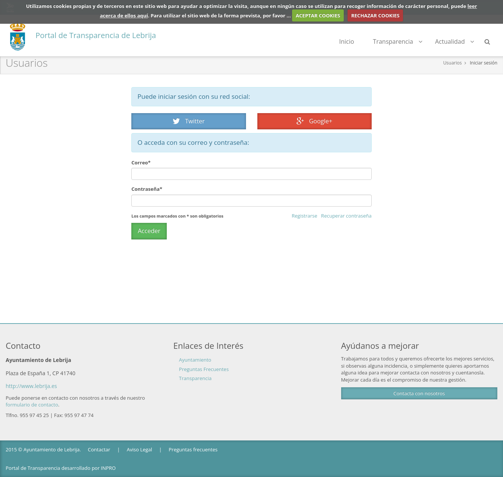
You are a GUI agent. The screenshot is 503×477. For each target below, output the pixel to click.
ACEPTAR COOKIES (318, 15)
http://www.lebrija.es (31, 386)
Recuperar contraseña (346, 215)
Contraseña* (146, 189)
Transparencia (397, 41)
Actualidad (454, 41)
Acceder (149, 231)
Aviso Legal (139, 449)
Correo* (141, 162)
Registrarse (304, 215)
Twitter (188, 121)
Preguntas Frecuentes (204, 369)
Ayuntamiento (195, 359)
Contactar (99, 449)
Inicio (346, 41)
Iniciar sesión (483, 63)
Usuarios (452, 63)
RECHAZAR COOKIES (375, 15)
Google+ (314, 121)
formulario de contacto (32, 404)
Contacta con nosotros (419, 393)
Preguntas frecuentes (193, 449)
